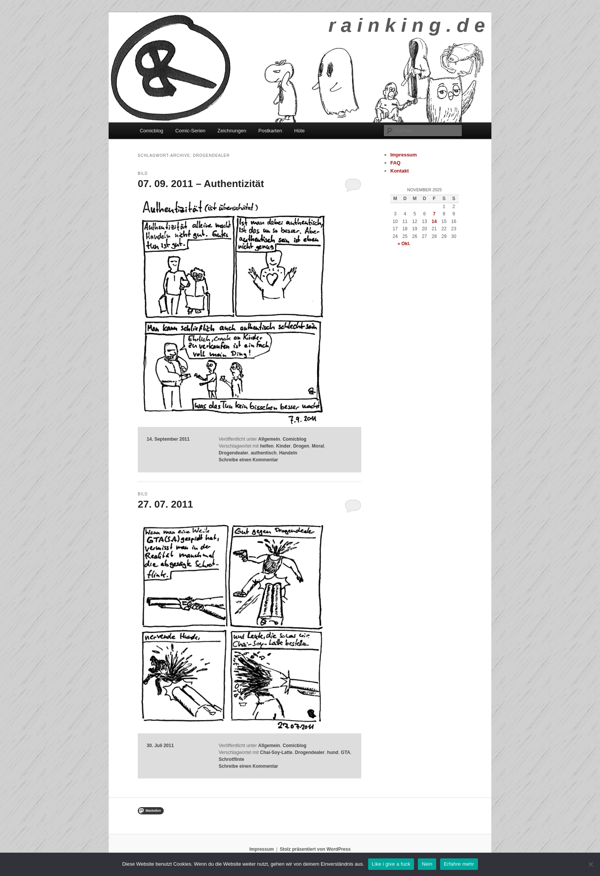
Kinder (283, 446)
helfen (266, 446)
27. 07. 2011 (165, 504)
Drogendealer (233, 453)
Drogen (301, 446)
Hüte (299, 131)
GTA (345, 752)
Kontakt (399, 171)
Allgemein (269, 439)
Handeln (288, 453)
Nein (427, 864)
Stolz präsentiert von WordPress (315, 849)
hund (332, 752)
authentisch (263, 453)
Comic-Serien (190, 131)
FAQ (395, 163)
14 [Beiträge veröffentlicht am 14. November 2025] (434, 221)
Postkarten (270, 131)
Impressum (403, 155)
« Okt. (404, 243)
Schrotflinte (231, 759)
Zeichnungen (231, 131)
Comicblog (151, 131)
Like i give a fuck (391, 864)
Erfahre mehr (459, 864)
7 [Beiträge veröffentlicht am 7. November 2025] (434, 214)
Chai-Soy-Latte (276, 752)
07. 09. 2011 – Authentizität (201, 183)
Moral (318, 446)
